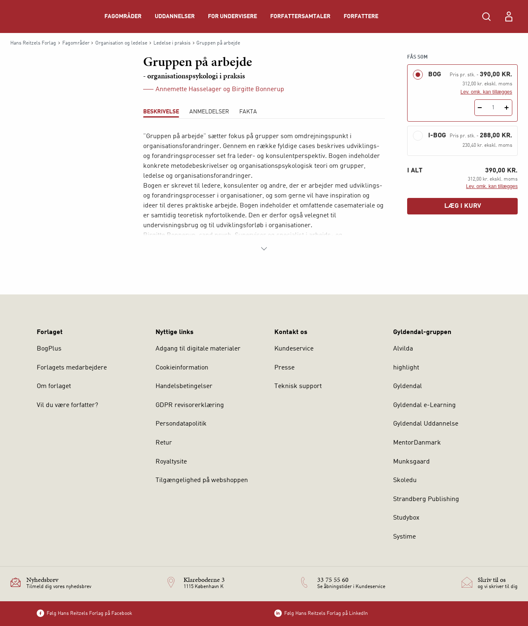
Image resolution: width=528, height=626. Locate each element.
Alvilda (403, 349)
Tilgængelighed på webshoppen (202, 480)
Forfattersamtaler (300, 16)
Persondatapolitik (181, 424)
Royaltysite (171, 462)
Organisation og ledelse (121, 43)
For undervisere (232, 16)
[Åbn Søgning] (486, 16)
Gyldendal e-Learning (424, 405)
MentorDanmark (417, 443)
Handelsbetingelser (184, 386)
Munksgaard (411, 462)
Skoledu (405, 480)
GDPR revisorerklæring (190, 405)
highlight (406, 368)
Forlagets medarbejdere (72, 368)
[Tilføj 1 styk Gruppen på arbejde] (507, 107)
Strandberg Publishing (426, 499)
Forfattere (361, 16)
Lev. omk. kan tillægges (486, 92)
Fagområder (122, 16)
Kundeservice (294, 349)
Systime (404, 537)
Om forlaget (54, 386)
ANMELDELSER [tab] (209, 112)
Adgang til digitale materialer (198, 349)
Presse (284, 368)
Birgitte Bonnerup (258, 89)
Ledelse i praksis (172, 43)
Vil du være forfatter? (67, 405)
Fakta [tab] (248, 112)
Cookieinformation (182, 368)
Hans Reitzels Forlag (33, 43)
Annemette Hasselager (189, 89)
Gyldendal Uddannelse (425, 424)
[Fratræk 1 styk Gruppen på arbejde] (480, 107)
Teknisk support (298, 386)
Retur (164, 443)
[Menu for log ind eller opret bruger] (509, 16)
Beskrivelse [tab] (161, 112)
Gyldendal (407, 386)
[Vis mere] (264, 249)
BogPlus (49, 349)
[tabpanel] (264, 193)
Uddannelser (175, 16)
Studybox (406, 518)
